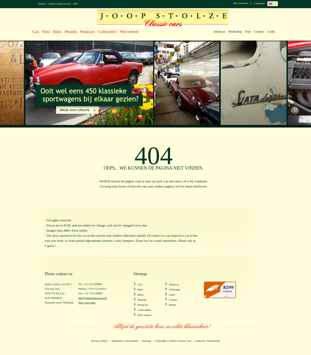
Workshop (235, 31)
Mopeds (71, 32)
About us (219, 31)
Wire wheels (129, 32)
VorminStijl (213, 340)
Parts (46, 32)
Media (172, 304)
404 (75, 3)
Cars (35, 32)
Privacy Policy (99, 340)
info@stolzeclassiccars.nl (92, 297)
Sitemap (146, 340)
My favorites (241, 3)
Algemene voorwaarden (124, 340)
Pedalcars (87, 32)
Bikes (57, 32)
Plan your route (87, 302)
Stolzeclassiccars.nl (59, 3)
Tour (248, 31)
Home (41, 3)
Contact (259, 31)
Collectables (107, 32)
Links (271, 31)
